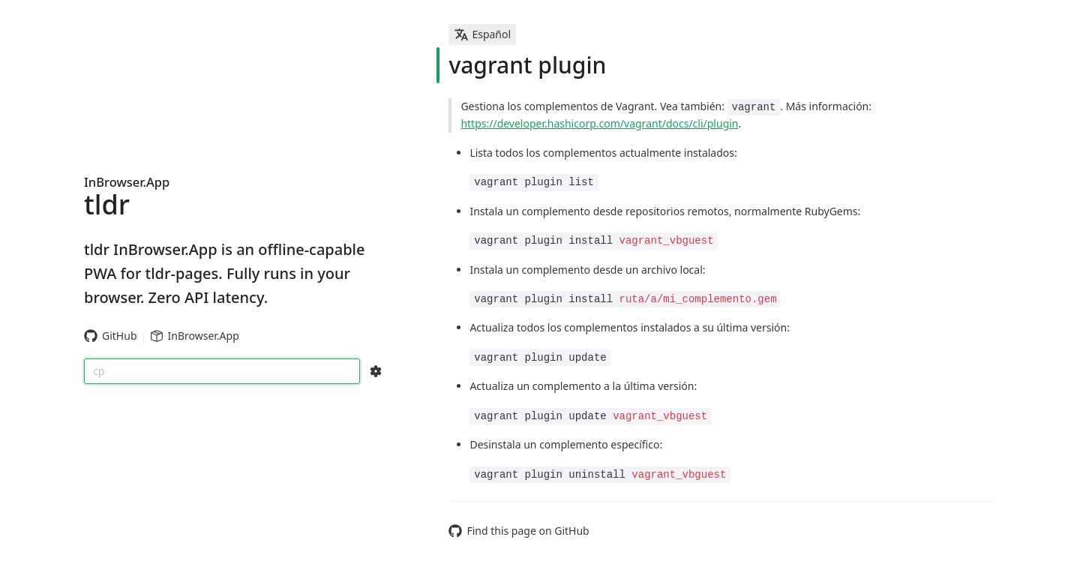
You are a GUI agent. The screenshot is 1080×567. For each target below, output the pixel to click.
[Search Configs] (375, 371)
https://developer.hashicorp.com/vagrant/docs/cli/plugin (599, 123)
